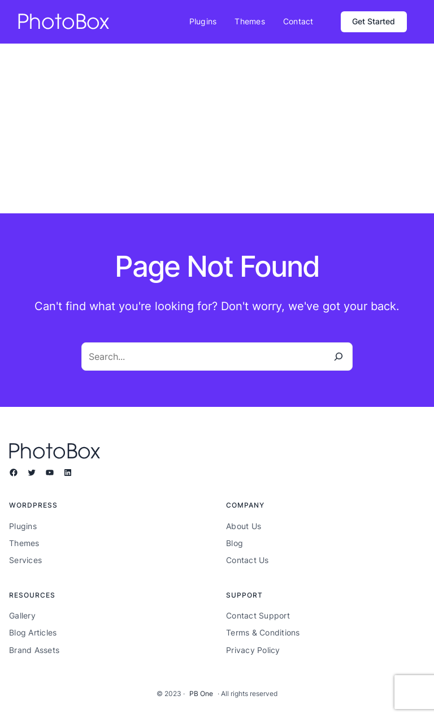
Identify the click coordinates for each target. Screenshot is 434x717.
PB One (201, 693)
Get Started (373, 21)
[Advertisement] (217, 128)
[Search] (338, 356)
